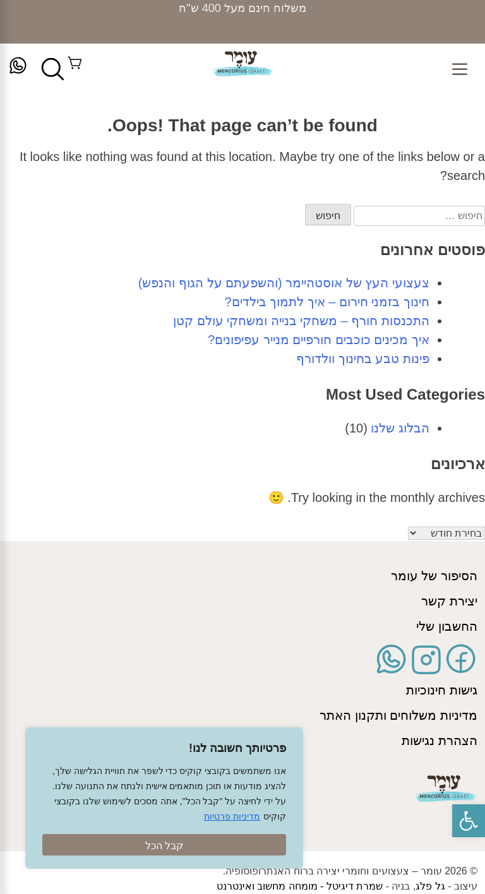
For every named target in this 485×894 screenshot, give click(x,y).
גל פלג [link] (430, 886)
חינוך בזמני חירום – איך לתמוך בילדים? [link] (326, 302)
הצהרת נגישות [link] (439, 741)
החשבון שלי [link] (446, 626)
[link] (468, 820)
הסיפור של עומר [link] (434, 576)
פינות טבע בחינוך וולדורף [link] (362, 359)
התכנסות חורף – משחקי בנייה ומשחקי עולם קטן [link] (301, 321)
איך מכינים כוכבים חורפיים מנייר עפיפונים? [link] (318, 340)
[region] (164, 798)
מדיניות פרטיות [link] (232, 816)
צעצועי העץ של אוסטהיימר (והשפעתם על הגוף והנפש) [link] (283, 283)
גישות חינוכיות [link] (441, 690)
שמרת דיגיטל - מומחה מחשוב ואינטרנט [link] (300, 886)
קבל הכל (164, 845)
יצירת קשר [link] (449, 601)
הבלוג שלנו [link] (400, 428)
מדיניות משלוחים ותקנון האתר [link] (398, 715)
